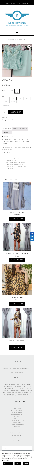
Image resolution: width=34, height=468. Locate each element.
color (3, 90)
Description (7, 128)
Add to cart (16, 112)
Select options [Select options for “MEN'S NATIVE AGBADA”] (17, 219)
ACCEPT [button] (18, 464)
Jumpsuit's (17, 426)
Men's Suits (17, 418)
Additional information (20, 128)
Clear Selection (5, 105)
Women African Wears (17, 435)
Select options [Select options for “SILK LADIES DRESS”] (17, 304)
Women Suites (17, 422)
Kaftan (17, 431)
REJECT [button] (26, 464)
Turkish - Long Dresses (17, 410)
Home (8, 39)
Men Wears (17, 416)
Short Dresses (14, 39)
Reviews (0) (6, 132)
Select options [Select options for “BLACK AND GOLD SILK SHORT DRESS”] (17, 260)
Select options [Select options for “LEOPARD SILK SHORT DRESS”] (17, 347)
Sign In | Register (10, 3)
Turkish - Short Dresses (17, 433)
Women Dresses (17, 412)
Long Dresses (17, 408)
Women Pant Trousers (17, 414)
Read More (5, 460)
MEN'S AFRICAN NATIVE (17, 420)
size (3, 96)
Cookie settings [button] (8, 464)
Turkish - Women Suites (17, 424)
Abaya (17, 429)
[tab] (7, 129)
